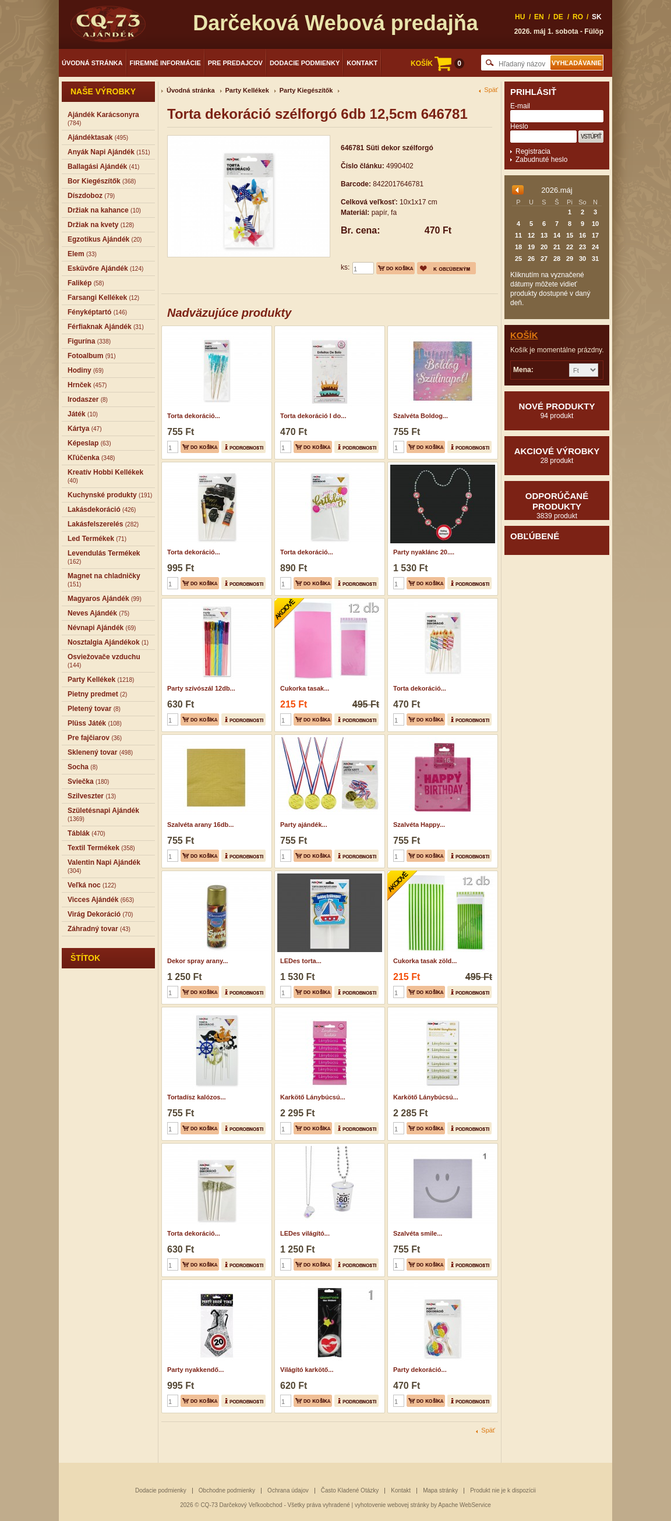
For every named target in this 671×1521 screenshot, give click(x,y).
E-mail (520, 106)
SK (597, 17)
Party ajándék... (303, 824)
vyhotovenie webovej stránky (392, 1505)
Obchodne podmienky (227, 1490)
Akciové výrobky (556, 455)
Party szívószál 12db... (201, 688)
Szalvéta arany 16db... (200, 824)
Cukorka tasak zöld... (425, 960)
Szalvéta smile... (417, 1233)
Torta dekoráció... (193, 415)
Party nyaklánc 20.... (423, 552)
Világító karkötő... (307, 1369)
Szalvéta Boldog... (420, 415)
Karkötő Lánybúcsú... (312, 1097)
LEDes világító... (305, 1233)
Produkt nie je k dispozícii (503, 1490)
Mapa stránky (440, 1490)
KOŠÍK (437, 63)
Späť (491, 90)
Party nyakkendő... (195, 1369)
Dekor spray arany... (197, 960)
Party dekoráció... (420, 1369)
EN (539, 17)
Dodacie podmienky (305, 62)
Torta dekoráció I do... (313, 415)
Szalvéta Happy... (419, 824)
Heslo (519, 126)
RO (578, 17)
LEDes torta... (301, 960)
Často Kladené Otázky (350, 1490)
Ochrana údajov (288, 1490)
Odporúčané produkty (556, 505)
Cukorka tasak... (304, 688)
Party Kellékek (247, 90)
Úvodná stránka (92, 62)
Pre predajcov (235, 62)
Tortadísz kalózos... (196, 1097)
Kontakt (362, 62)
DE (558, 17)
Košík (524, 335)
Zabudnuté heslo (541, 159)
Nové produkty (556, 410)
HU (520, 17)
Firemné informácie (165, 62)
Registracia (532, 151)
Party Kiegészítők (306, 90)
